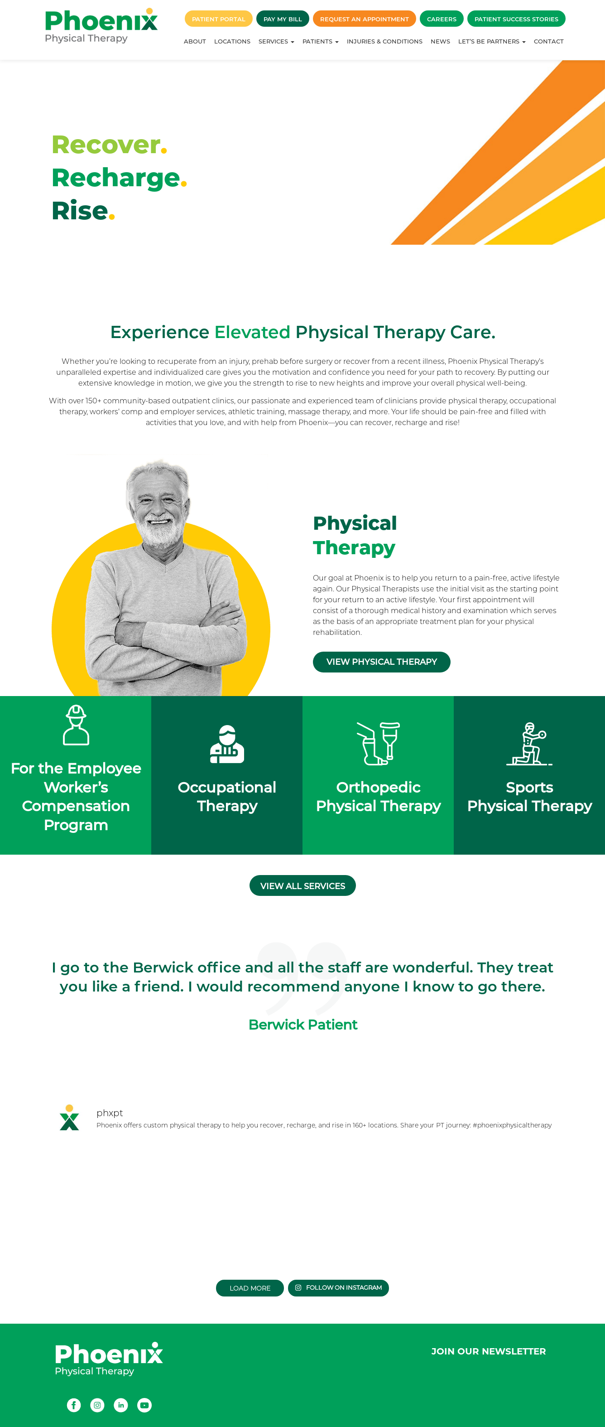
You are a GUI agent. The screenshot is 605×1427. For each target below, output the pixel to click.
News (440, 41)
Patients (320, 41)
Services (276, 41)
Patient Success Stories (516, 19)
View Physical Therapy (382, 662)
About (195, 41)
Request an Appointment (364, 19)
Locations (232, 41)
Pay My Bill (283, 19)
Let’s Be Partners (492, 41)
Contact (549, 41)
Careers (441, 19)
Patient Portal (218, 19)
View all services (302, 886)
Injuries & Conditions (385, 41)
